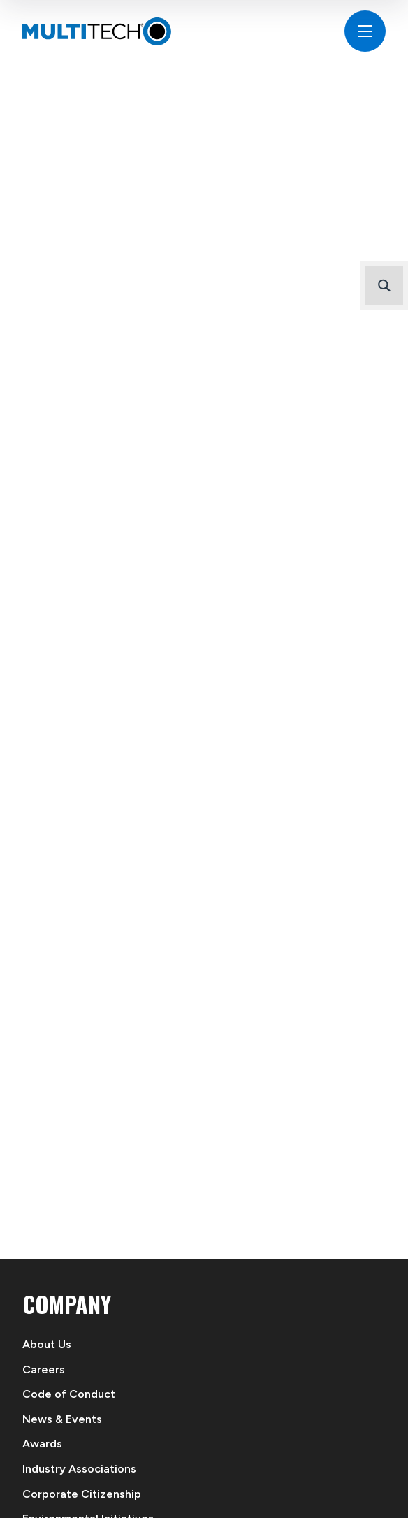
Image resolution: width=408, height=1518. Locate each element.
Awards (42, 1443)
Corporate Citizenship (81, 1494)
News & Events (62, 1419)
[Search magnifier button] (384, 285)
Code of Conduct (68, 1394)
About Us (46, 1344)
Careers (43, 1369)
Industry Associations (79, 1468)
